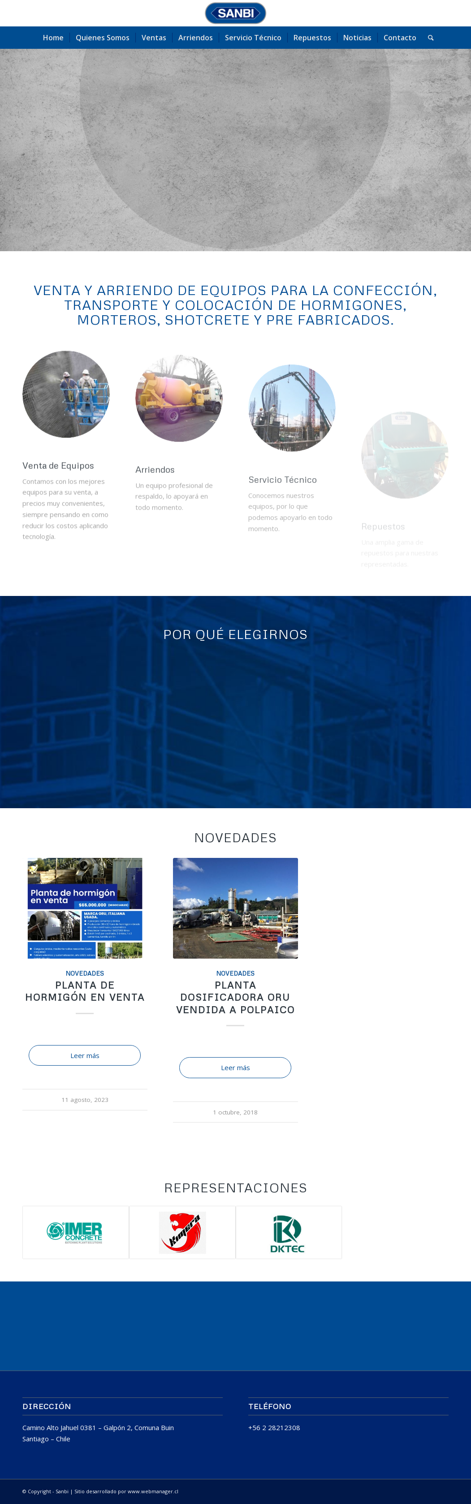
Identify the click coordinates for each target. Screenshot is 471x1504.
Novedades (84, 973)
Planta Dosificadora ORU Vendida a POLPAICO (235, 997)
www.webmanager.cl (153, 1491)
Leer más (84, 1055)
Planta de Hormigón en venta (85, 991)
